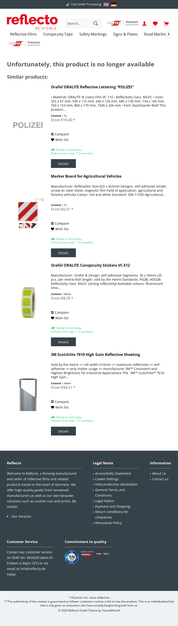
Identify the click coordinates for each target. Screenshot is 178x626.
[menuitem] (166, 23)
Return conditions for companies (111, 514)
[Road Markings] (157, 34)
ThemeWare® (111, 610)
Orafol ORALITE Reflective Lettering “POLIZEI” (92, 87)
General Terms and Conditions (110, 493)
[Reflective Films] (23, 34)
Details (63, 163)
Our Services (21, 516)
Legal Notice (104, 501)
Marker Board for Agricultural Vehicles (86, 176)
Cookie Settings (107, 479)
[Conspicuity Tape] (58, 34)
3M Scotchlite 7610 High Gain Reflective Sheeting (95, 354)
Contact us (160, 479)
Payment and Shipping (112, 506)
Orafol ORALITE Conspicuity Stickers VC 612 (90, 265)
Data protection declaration (116, 484)
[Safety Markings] (93, 34)
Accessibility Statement (113, 473)
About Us (159, 473)
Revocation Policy (108, 523)
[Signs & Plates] (125, 34)
